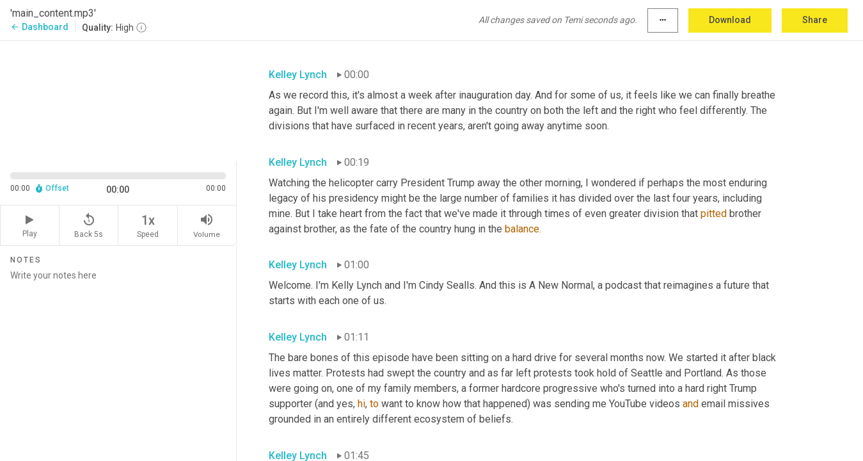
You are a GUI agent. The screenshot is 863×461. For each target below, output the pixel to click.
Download (730, 20)
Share (814, 20)
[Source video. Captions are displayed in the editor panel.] (118, 100)
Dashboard (39, 27)
